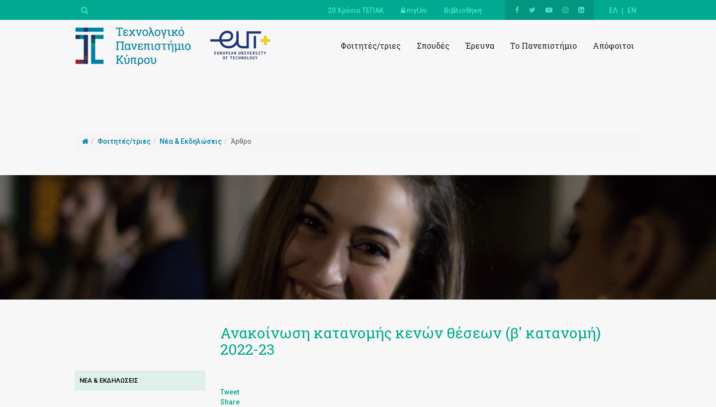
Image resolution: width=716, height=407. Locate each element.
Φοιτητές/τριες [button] (371, 45)
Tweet (229, 392)
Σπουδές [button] (433, 45)
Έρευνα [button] (479, 45)
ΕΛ (613, 10)
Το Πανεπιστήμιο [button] (543, 45)
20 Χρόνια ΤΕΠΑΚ (356, 10)
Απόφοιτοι (613, 45)
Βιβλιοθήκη (463, 10)
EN (631, 10)
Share (230, 402)
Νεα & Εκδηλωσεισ (109, 380)
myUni (414, 10)
